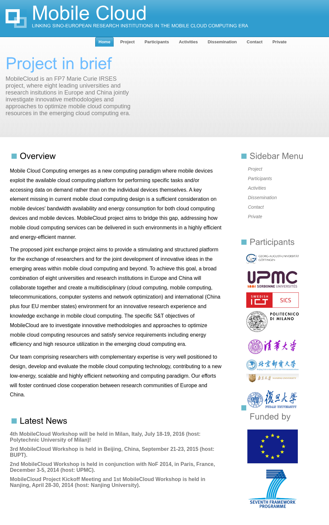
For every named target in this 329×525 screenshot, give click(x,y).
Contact (256, 207)
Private (255, 216)
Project (255, 169)
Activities (257, 188)
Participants (260, 178)
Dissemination (262, 197)
